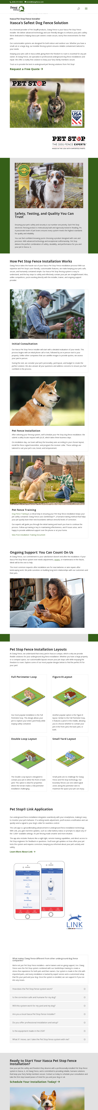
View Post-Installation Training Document (28, 535)
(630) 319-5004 (17, 2)
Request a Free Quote (26, 69)
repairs (57, 559)
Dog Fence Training (20, 514)
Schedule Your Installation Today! (35, 1082)
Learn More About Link (22, 851)
